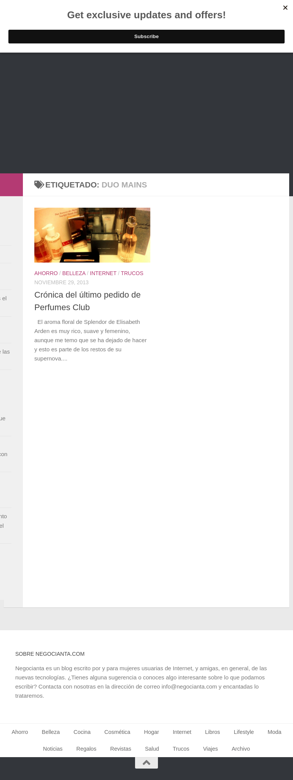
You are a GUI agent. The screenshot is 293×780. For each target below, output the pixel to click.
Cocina (82, 732)
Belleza (73, 273)
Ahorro (46, 273)
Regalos (86, 749)
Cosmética (117, 732)
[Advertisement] (146, 116)
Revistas (120, 749)
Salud (152, 749)
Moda (275, 732)
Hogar (151, 732)
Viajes (210, 749)
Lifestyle (244, 732)
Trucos (132, 273)
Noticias (53, 749)
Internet (103, 273)
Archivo (241, 749)
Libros (212, 732)
